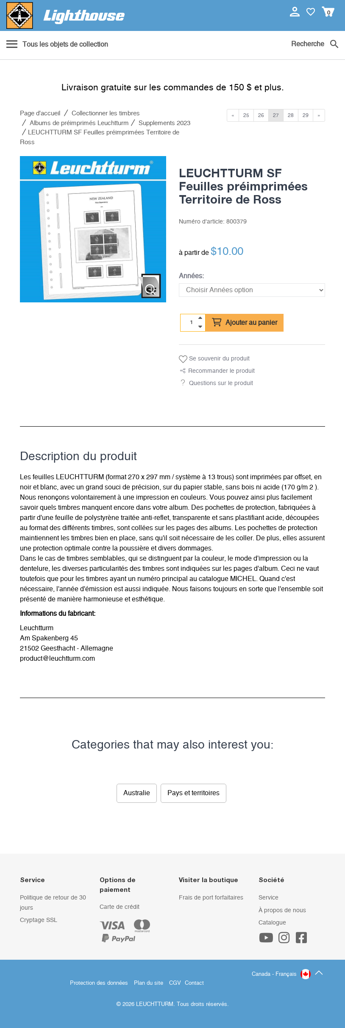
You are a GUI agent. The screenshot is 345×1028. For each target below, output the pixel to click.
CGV (175, 983)
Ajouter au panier (244, 322)
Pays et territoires (193, 793)
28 (291, 115)
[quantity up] (200, 318)
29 (306, 115)
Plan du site (148, 983)
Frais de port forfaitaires (211, 898)
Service (268, 898)
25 (246, 115)
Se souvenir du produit (214, 359)
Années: (191, 276)
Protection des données (99, 983)
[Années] (252, 290)
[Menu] (57, 45)
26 (261, 115)
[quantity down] (200, 326)
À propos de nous (282, 910)
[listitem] (93, 229)
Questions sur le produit (221, 383)
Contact (194, 983)
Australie (136, 793)
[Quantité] (191, 322)
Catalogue (272, 923)
